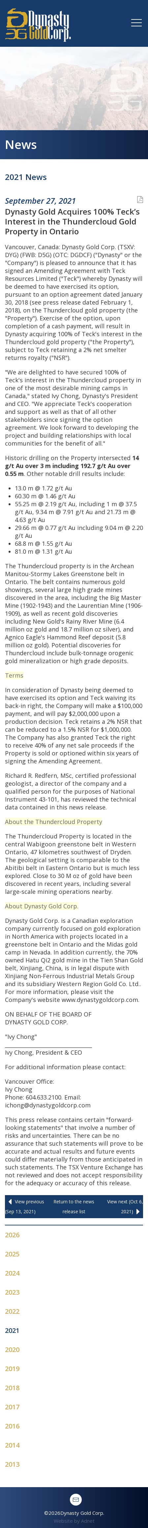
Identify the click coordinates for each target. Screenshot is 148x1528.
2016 (12, 1426)
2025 (12, 1253)
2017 (12, 1406)
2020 (12, 1349)
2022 (12, 1311)
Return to (73, 1206)
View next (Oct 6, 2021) (125, 1207)
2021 (12, 1330)
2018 (12, 1387)
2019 (12, 1368)
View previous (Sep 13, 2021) (24, 1206)
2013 (12, 1464)
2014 (12, 1445)
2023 (12, 1292)
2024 (12, 1273)
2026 (12, 1234)
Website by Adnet (74, 1520)
